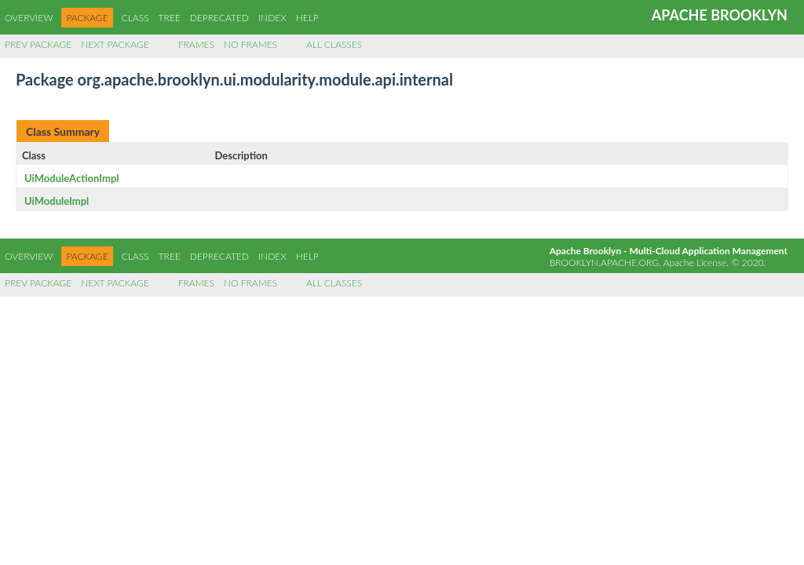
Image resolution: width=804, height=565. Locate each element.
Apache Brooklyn (720, 15)
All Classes (334, 44)
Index (272, 18)
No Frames (250, 44)
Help (307, 18)
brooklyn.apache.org (604, 262)
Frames (196, 44)
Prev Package (38, 44)
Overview (29, 18)
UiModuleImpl (56, 201)
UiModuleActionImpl (71, 178)
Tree (170, 18)
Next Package (115, 44)
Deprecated (219, 18)
